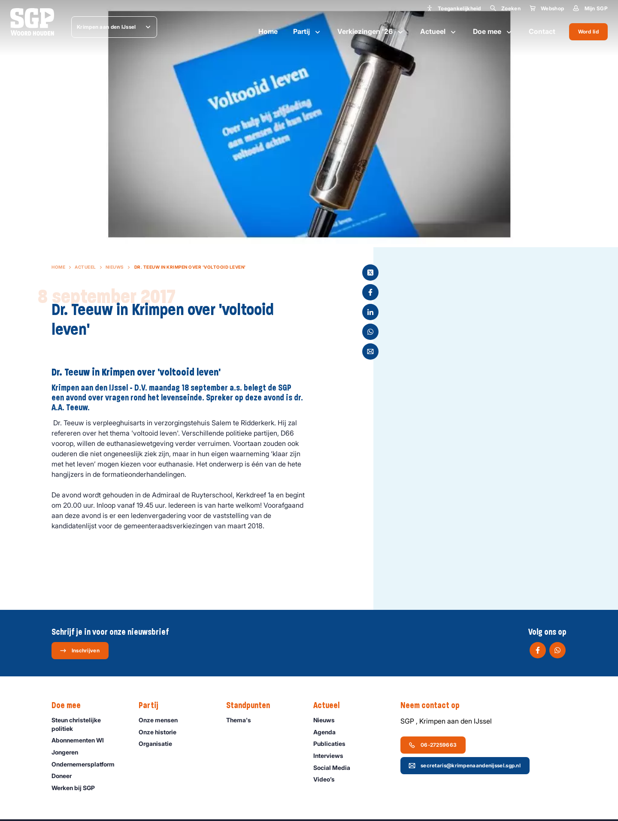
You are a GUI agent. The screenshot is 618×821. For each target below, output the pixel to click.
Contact (542, 31)
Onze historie (161, 732)
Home (268, 31)
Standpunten (252, 705)
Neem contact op (434, 705)
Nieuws (115, 267)
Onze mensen (162, 720)
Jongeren (69, 752)
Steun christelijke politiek (88, 724)
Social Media (335, 767)
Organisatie (159, 743)
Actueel (438, 31)
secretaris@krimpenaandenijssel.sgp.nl (465, 765)
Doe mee (493, 31)
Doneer (65, 776)
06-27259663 (433, 745)
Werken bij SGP (77, 788)
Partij (307, 31)
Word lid (588, 31)
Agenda (328, 732)
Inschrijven (80, 650)
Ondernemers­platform (87, 764)
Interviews (332, 755)
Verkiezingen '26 (371, 31)
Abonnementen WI (82, 740)
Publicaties (333, 743)
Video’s (327, 779)
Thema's (242, 720)
